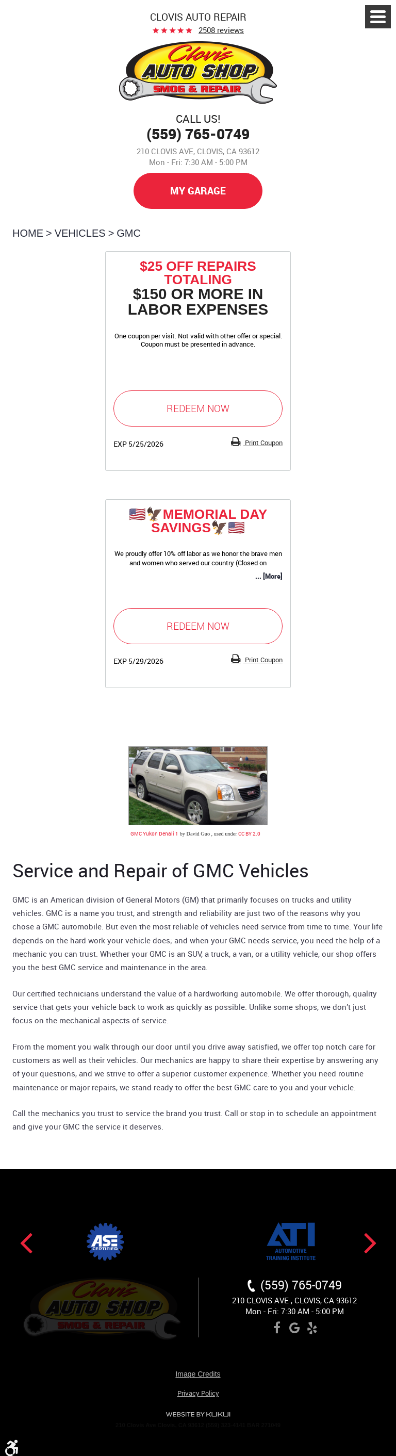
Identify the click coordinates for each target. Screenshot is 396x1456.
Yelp (312, 1329)
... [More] (269, 576)
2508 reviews (221, 30)
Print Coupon (263, 442)
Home (27, 233)
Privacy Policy (198, 1393)
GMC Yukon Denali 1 (154, 833)
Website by (198, 1414)
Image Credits (197, 1374)
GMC (129, 233)
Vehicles (80, 233)
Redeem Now (198, 408)
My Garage (198, 190)
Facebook (277, 1329)
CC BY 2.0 (249, 833)
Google (294, 1329)
